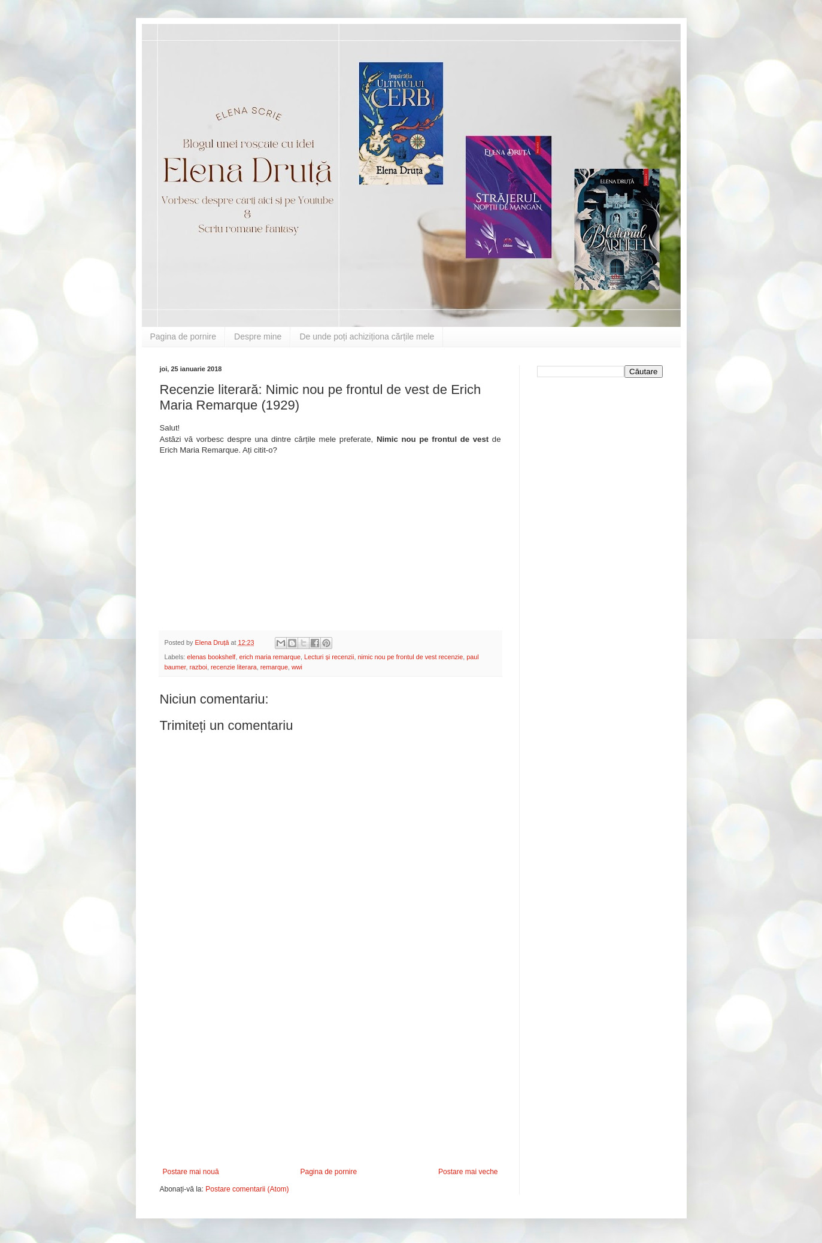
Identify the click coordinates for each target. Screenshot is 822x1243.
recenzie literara (234, 667)
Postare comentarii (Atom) (247, 1189)
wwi (297, 667)
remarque (274, 667)
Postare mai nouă (191, 1172)
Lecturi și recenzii (329, 656)
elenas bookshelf (211, 656)
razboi (198, 667)
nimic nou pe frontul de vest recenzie (410, 656)
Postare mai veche (468, 1172)
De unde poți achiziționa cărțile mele (366, 336)
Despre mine (257, 336)
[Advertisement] (330, 1078)
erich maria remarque (270, 656)
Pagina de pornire (183, 336)
